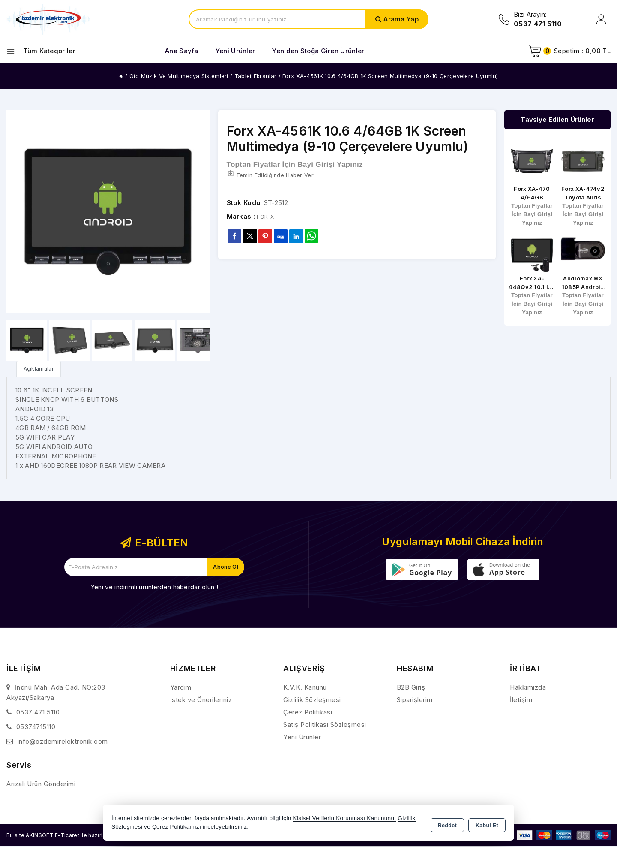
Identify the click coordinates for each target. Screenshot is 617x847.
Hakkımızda (528, 688)
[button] (199, 211)
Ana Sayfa (181, 51)
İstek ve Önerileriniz (201, 700)
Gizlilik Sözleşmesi (312, 700)
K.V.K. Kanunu (305, 688)
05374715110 (36, 727)
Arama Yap (401, 19)
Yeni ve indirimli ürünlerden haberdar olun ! (154, 588)
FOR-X (267, 217)
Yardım (181, 688)
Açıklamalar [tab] (41, 369)
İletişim (521, 700)
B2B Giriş (411, 688)
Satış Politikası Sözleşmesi (324, 725)
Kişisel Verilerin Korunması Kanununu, (344, 819)
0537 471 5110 (38, 713)
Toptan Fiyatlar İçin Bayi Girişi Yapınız (295, 165)
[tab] (41, 369)
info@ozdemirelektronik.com (63, 742)
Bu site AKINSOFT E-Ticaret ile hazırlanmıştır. (75, 836)
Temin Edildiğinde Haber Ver (274, 176)
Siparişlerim (415, 700)
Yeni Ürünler (302, 738)
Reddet (447, 824)
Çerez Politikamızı (176, 827)
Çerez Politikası (307, 713)
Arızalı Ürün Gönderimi (40, 785)
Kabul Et (487, 824)
